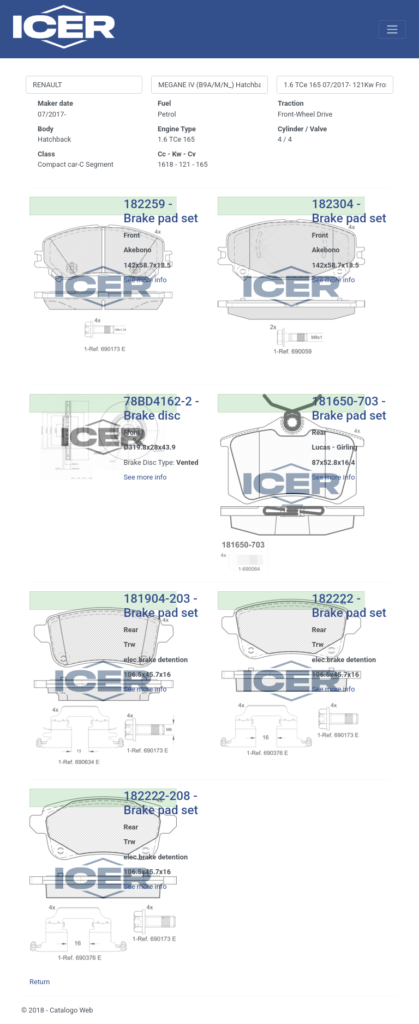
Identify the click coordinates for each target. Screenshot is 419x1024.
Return (39, 982)
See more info (145, 280)
